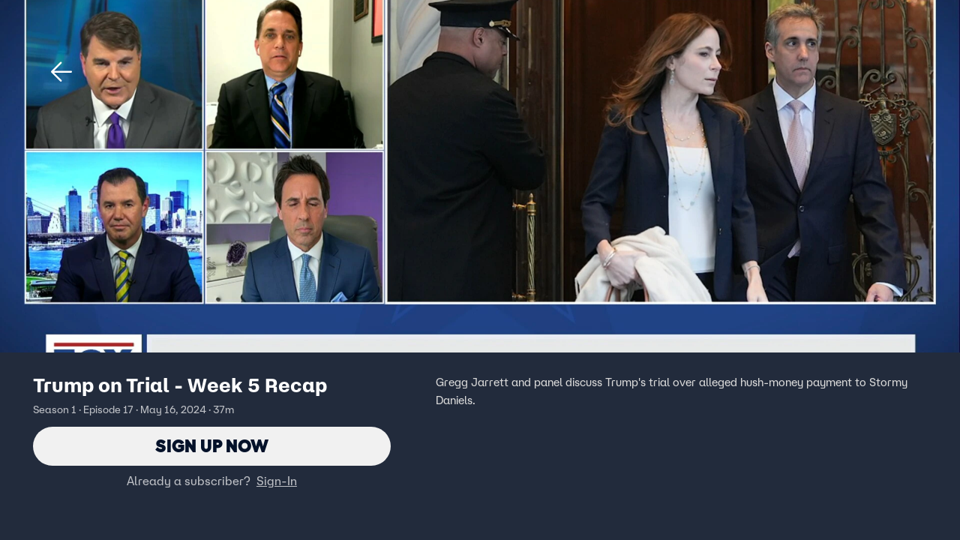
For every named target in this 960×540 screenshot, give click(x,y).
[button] (62, 72)
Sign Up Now (211, 446)
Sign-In (276, 480)
